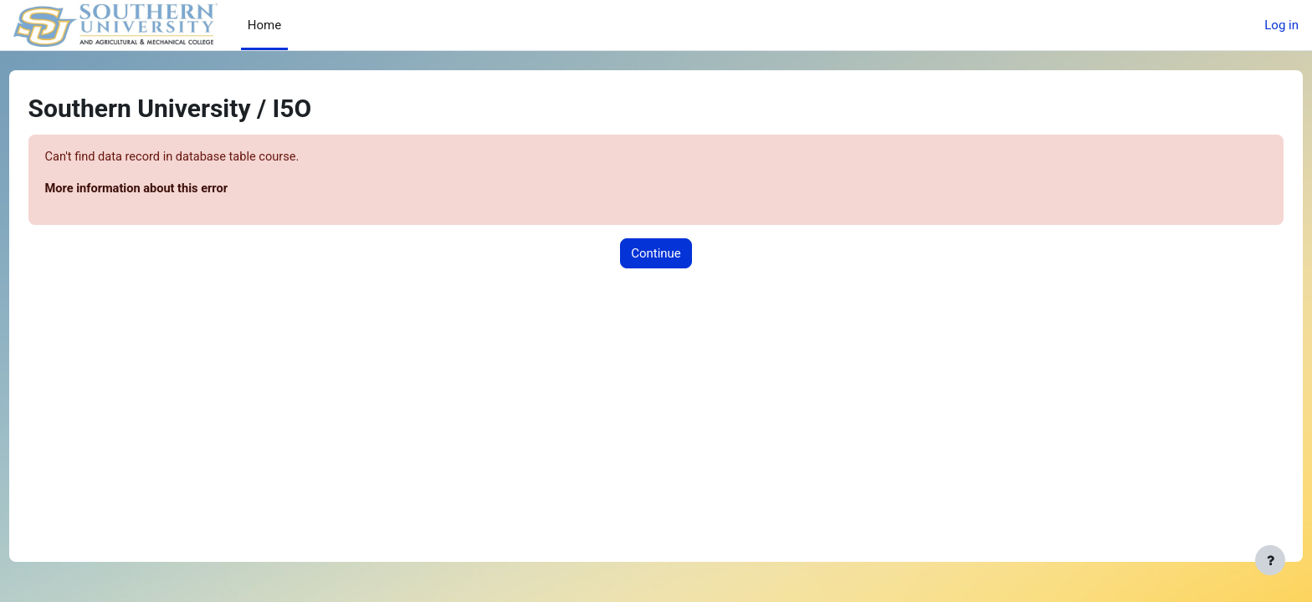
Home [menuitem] (264, 25)
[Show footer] (1270, 560)
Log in (1281, 25)
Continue (656, 254)
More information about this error (170, 189)
